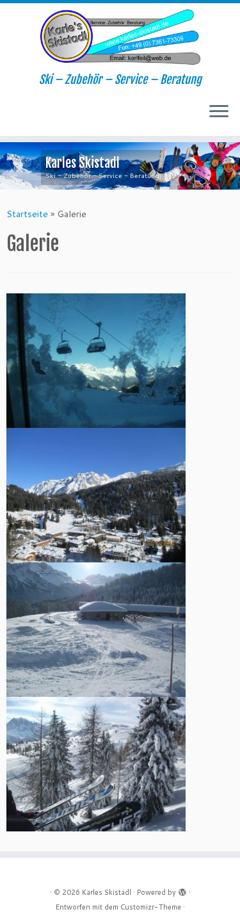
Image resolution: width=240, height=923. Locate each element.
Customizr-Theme (150, 907)
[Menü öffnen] (218, 112)
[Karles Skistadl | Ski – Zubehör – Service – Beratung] (120, 38)
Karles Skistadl (106, 892)
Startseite (27, 214)
